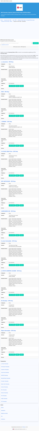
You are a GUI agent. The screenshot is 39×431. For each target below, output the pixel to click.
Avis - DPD (14, 20)
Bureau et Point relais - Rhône (6, 21)
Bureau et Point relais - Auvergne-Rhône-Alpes (26, 20)
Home (2, 20)
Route (17, 85)
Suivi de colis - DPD (7, 20)
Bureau (21, 85)
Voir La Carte (12, 85)
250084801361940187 (5, 44)
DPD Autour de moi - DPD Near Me (19, 46)
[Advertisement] (19, 30)
